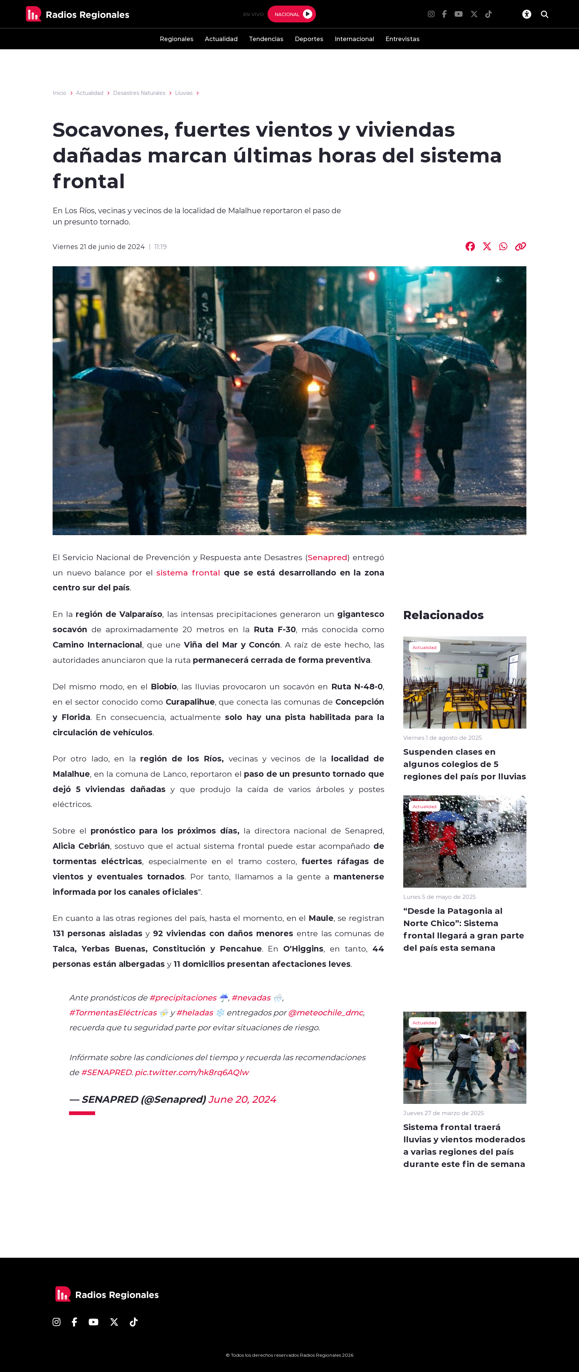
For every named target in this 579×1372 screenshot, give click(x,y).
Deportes (309, 39)
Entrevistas (402, 39)
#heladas (194, 1012)
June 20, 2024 (242, 1099)
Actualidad (221, 39)
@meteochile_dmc (325, 1012)
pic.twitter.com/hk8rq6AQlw (191, 1072)
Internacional (354, 39)
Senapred (327, 557)
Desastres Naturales (139, 93)
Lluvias (184, 93)
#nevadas (250, 997)
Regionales (177, 39)
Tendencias (266, 39)
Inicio (59, 93)
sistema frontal (188, 572)
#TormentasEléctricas (113, 1012)
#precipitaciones (182, 997)
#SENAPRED (106, 1072)
